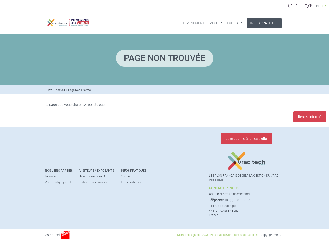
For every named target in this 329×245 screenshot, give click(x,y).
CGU (205, 235)
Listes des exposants (93, 182)
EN (316, 6)
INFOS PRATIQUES (264, 23)
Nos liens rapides (59, 170)
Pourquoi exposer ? (92, 176)
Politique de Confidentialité (228, 235)
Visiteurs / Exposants (96, 170)
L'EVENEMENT (194, 23)
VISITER (216, 23)
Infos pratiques (133, 170)
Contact (126, 176)
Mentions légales (188, 235)
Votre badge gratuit (58, 182)
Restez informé (309, 117)
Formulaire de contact (236, 194)
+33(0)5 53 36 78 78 (237, 200)
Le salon (50, 176)
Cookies (253, 235)
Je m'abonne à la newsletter (247, 139)
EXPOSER (234, 23)
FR (324, 6)
